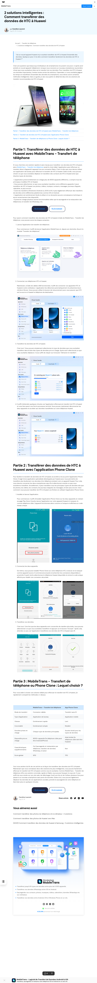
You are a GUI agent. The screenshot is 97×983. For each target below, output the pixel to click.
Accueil (17, 43)
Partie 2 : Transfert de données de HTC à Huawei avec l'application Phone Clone (41, 135)
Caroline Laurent (18, 29)
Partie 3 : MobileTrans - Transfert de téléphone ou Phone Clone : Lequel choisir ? (41, 139)
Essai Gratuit (87, 6)
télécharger (39, 209)
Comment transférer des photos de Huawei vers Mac (34, 818)
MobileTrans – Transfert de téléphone (30, 167)
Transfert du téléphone (29, 43)
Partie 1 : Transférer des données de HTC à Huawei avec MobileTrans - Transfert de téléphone (45, 131)
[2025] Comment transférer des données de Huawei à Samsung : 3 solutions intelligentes (48, 823)
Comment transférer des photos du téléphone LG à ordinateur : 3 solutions (42, 814)
